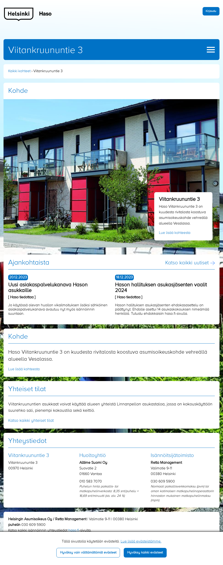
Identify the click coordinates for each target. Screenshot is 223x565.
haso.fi (73, 530)
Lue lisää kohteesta (174, 233)
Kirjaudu (211, 11)
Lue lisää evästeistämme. (141, 541)
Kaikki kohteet (19, 71)
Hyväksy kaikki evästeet (145, 552)
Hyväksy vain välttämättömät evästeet (88, 552)
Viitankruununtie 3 (45, 50)
